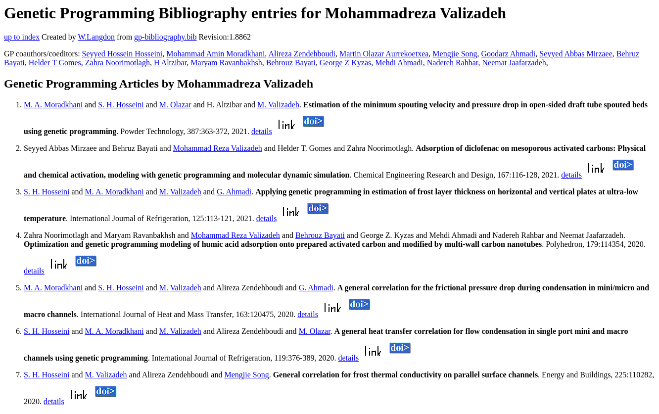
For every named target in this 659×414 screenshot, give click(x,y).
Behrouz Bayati (291, 62)
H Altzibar (170, 62)
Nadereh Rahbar (452, 62)
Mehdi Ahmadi (399, 62)
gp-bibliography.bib (165, 37)
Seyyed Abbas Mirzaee (575, 53)
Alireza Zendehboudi (301, 53)
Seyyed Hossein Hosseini (122, 53)
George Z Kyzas (346, 62)
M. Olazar (175, 104)
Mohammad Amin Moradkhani (215, 53)
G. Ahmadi (234, 191)
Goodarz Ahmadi (508, 53)
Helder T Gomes (55, 62)
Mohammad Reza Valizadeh (217, 148)
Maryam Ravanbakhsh (226, 62)
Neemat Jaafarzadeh (514, 62)
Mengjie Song (454, 53)
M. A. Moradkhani (53, 104)
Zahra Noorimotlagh (117, 62)
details (261, 131)
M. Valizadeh (278, 104)
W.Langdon (96, 37)
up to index (22, 37)
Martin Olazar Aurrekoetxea (383, 53)
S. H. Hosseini (120, 104)
